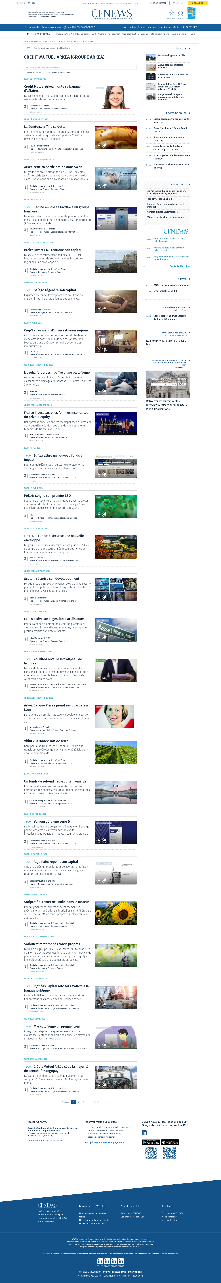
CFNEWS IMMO (119, 1271)
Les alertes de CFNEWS (77, 684)
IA (71, 33)
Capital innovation (130, 33)
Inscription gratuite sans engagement (104, 1142)
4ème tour (52, 840)
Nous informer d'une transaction (94, 1220)
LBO (94, 33)
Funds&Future (164, 27)
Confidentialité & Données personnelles (141, 1253)
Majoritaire (50, 228)
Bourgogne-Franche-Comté (49, 148)
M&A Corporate (82, 33)
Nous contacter (169, 1216)
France (32, 108)
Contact (177, 27)
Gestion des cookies (169, 1253)
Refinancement (102, 128)
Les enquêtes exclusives (132, 1216)
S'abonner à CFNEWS (131, 1213)
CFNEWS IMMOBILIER (109, 3)
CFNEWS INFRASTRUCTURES (129, 3)
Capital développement (109, 33)
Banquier (100, 707)
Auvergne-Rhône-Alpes (48, 730)
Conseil (100, 88)
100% (48, 637)
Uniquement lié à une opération (60, 72)
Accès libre (101, 661)
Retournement (35, 309)
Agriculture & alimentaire (73, 148)
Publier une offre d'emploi (50, 1214)
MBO (98, 332)
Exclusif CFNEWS (37, 557)
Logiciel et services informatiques (65, 231)
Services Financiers (59, 394)
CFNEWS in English (50, 1253)
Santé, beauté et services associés (62, 517)
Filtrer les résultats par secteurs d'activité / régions (47, 48)
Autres (99, 292)
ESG (193, 33)
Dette (166, 33)
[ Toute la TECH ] (178, 266)
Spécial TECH (62, 33)
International (156, 33)
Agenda (152, 27)
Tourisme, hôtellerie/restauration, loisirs (68, 354)
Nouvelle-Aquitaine (46, 763)
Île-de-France (43, 108)
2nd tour (51, 474)
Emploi (124, 27)
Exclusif (100, 537)
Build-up (144, 33)
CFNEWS (28, 41)
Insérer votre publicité (48, 1211)
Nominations (35, 105)
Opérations (101, 580)
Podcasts (133, 27)
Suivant (96, 1102)
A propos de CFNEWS (172, 1213)
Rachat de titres (59, 186)
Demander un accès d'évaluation (44, 1140)
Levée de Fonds (59, 269)
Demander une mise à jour (92, 1223)
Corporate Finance (59, 108)
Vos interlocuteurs (170, 1220)
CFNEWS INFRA (135, 1271)
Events (143, 27)
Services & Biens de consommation (66, 560)
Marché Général (179, 33)
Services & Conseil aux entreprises (65, 600)
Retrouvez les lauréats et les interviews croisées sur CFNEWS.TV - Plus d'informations (167, 405)
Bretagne (42, 272)
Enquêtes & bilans (51, 27)
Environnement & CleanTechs (60, 312)
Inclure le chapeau (34, 72)
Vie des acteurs (102, 414)
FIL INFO (42, 33)
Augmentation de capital (63, 923)
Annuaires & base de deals (81, 27)
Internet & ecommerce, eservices (65, 477)
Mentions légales (68, 1253)
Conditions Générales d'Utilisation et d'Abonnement (100, 1253)
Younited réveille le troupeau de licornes (47, 684)
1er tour (51, 1045)
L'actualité (34, 27)
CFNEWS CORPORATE (91, 3)
